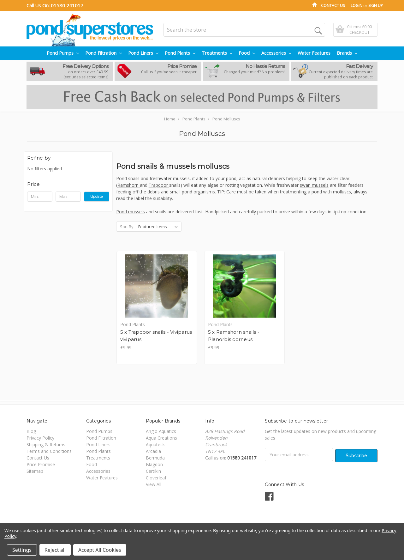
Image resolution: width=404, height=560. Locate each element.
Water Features (314, 53)
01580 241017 (67, 5)
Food (247, 53)
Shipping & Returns (46, 445)
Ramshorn (128, 185)
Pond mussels (130, 212)
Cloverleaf (156, 478)
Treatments (217, 53)
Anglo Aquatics (161, 432)
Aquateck (155, 445)
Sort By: (127, 226)
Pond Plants (180, 53)
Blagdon (154, 465)
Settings (22, 549)
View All (153, 485)
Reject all (55, 549)
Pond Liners (143, 53)
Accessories (276, 53)
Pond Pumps (63, 53)
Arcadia (153, 452)
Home (169, 119)
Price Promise (41, 465)
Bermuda (155, 458)
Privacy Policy (40, 438)
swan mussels (314, 185)
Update (96, 196)
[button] (68, 184)
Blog (31, 432)
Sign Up (375, 5)
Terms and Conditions (49, 452)
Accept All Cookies (99, 549)
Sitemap (35, 472)
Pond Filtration (103, 53)
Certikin (153, 472)
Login (356, 5)
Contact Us (333, 5)
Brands (347, 53)
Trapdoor (159, 185)
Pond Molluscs (226, 119)
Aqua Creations (161, 438)
